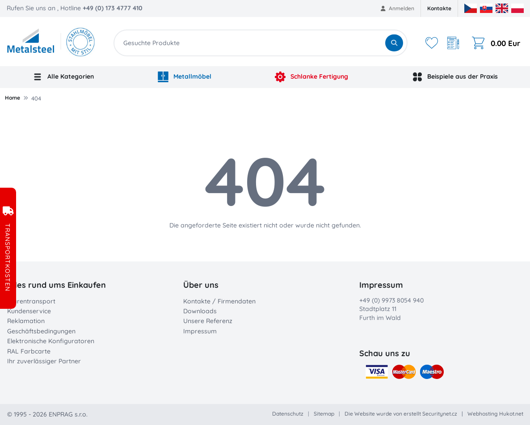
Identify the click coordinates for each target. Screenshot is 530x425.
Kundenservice (29, 311)
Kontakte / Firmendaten (219, 301)
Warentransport (31, 301)
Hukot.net (511, 413)
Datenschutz (287, 413)
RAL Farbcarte (28, 351)
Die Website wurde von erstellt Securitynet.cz (401, 413)
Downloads (200, 311)
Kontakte (439, 8)
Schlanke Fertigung (311, 77)
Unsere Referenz (207, 321)
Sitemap (324, 413)
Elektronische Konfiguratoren (50, 341)
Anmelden (397, 8)
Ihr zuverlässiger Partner (44, 361)
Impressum (200, 331)
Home (12, 97)
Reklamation (26, 321)
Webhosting (482, 413)
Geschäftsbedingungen (41, 331)
